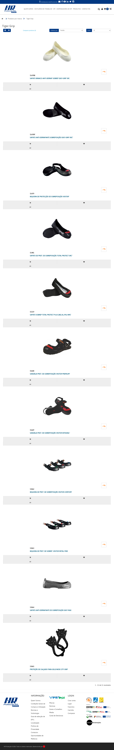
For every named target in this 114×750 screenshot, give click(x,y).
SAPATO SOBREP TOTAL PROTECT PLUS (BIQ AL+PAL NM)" (50, 315)
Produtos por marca (15, 19)
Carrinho (71, 710)
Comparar (71, 713)
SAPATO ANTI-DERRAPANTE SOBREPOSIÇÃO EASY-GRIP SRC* (51, 137)
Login (70, 704)
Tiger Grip (29, 19)
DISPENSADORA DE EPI (64, 9)
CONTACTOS (86, 9)
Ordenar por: (54, 30)
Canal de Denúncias (56, 715)
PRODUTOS (77, 9)
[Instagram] (73, 2)
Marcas (51, 703)
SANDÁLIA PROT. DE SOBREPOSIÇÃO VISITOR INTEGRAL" (50, 433)
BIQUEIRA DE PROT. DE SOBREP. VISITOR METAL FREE (49, 551)
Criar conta (72, 700)
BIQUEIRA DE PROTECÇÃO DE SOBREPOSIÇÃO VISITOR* (49, 196)
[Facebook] (62, 2)
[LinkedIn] (67, 2)
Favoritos (71, 707)
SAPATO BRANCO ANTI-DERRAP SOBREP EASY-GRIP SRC (50, 78)
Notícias (52, 706)
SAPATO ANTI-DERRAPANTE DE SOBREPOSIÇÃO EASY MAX (50, 610)
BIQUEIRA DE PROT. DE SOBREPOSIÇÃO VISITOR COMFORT (51, 492)
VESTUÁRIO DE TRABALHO (43, 9)
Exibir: (89, 30)
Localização (35, 723)
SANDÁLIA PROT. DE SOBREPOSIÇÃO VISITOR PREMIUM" (50, 374)
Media (51, 712)
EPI (54, 9)
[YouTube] (64, 2)
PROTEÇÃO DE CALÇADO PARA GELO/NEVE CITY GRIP (49, 669)
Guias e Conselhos (55, 709)
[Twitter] (70, 2)
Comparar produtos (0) (29, 30)
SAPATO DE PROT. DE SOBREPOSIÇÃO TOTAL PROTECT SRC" (51, 256)
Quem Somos (35, 700)
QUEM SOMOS (28, 9)
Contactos (34, 732)
